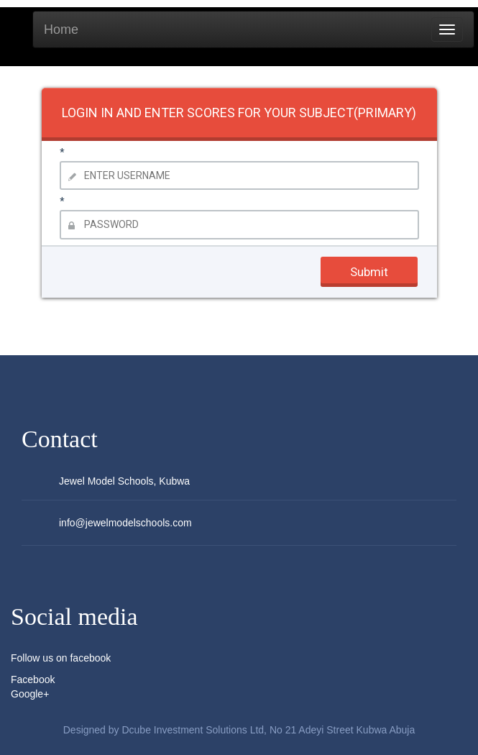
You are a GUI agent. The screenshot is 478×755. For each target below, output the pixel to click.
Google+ (30, 694)
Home (61, 29)
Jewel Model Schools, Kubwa (124, 481)
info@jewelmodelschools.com (125, 522)
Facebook (33, 679)
